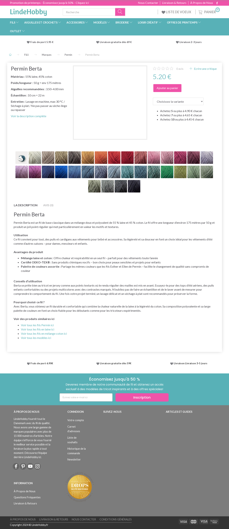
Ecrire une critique (205, 68)
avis (179, 68)
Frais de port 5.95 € (41, 42)
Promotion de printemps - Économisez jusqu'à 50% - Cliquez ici (49, 2)
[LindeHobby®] (28, 11)
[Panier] (209, 11)
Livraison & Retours (174, 2)
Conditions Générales (116, 519)
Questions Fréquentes (27, 497)
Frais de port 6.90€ (41, 363)
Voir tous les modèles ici (36, 337)
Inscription (142, 397)
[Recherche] (120, 12)
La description (25, 205)
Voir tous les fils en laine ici (37, 329)
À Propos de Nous (201, 2)
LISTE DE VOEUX (177, 12)
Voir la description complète (28, 116)
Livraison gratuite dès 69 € (116, 42)
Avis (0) (48, 205)
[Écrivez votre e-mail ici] (86, 397)
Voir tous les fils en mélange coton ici (44, 333)
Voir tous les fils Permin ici (37, 325)
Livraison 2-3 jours (190, 42)
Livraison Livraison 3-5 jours (190, 363)
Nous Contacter (148, 2)
